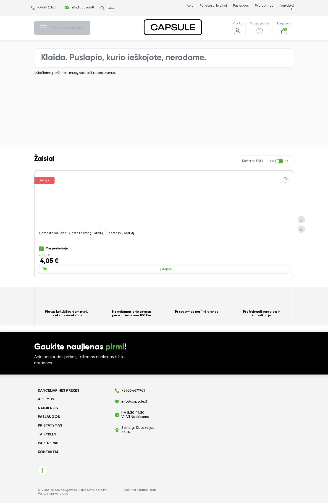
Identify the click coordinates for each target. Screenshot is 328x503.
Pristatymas (264, 5)
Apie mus (46, 399)
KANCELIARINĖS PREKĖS (58, 391)
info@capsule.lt (82, 7)
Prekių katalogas (67, 28)
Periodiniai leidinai (213, 5)
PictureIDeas (147, 490)
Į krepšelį (107, 269)
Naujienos (48, 408)
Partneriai (48, 443)
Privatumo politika (93, 490)
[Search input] (140, 8)
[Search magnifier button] (102, 8)
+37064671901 (47, 7)
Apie (190, 5)
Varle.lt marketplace (53, 493)
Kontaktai (286, 5)
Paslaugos (241, 5)
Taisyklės (47, 434)
